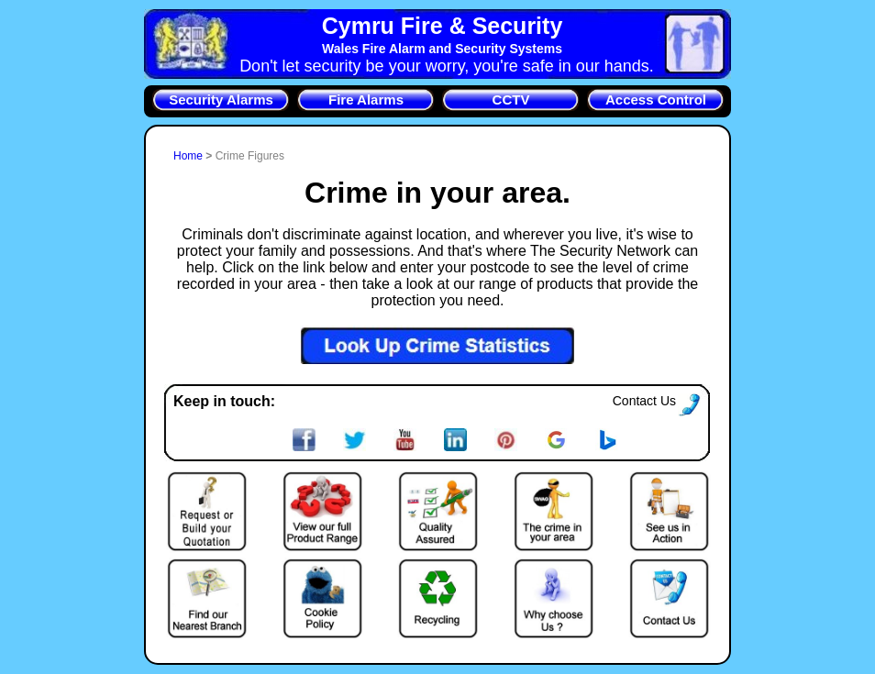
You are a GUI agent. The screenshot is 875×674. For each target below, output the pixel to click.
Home (189, 155)
